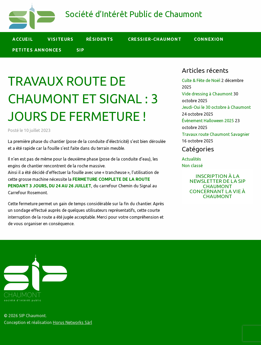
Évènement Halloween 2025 (208, 120)
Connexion (208, 39)
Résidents (99, 39)
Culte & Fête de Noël (201, 80)
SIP (80, 50)
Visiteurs (60, 39)
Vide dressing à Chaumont (207, 93)
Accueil (22, 39)
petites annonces (37, 50)
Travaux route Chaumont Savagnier (215, 134)
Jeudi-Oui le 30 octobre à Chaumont (216, 107)
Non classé (192, 165)
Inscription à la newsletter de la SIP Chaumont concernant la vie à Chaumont (217, 186)
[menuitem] (23, 39)
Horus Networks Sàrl (72, 322)
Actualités (191, 159)
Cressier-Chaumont (154, 39)
